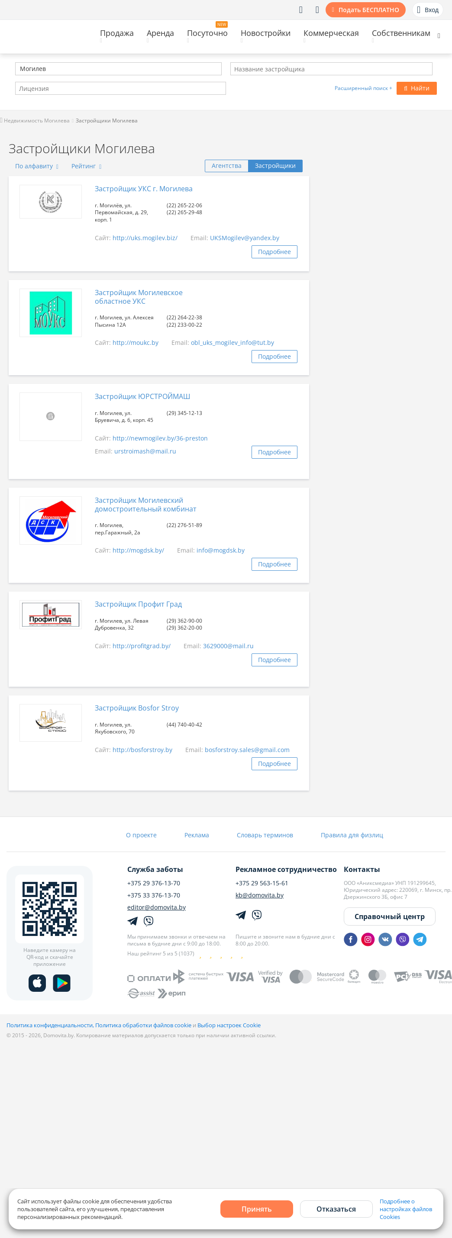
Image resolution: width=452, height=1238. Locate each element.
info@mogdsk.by (221, 550)
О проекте (141, 835)
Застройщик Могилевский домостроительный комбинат (146, 504)
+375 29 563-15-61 (262, 883)
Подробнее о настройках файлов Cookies (406, 1209)
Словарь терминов (265, 835)
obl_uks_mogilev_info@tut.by (232, 342)
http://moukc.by (135, 342)
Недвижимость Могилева (35, 120)
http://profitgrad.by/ (142, 646)
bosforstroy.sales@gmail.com (247, 750)
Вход (428, 10)
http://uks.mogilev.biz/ (145, 238)
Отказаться (336, 1209)
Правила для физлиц (352, 835)
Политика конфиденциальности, (50, 1025)
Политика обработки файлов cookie (143, 1025)
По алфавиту (36, 166)
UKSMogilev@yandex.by (244, 238)
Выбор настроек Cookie (229, 1025)
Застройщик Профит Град (138, 604)
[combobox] (118, 69)
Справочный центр (390, 916)
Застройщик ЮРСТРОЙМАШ (142, 396)
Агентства (227, 165)
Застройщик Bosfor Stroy (137, 708)
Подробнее (274, 252)
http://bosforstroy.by (142, 750)
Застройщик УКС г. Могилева (144, 188)
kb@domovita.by (260, 895)
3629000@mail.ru (228, 646)
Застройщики (275, 165)
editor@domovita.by (156, 907)
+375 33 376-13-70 (153, 895)
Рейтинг (86, 166)
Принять (257, 1209)
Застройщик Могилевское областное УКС (139, 296)
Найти (416, 88)
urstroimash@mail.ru (145, 451)
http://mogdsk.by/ (138, 550)
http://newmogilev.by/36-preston (160, 438)
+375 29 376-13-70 (153, 883)
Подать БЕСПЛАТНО (369, 10)
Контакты (362, 869)
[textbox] (19, 69)
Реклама (196, 835)
